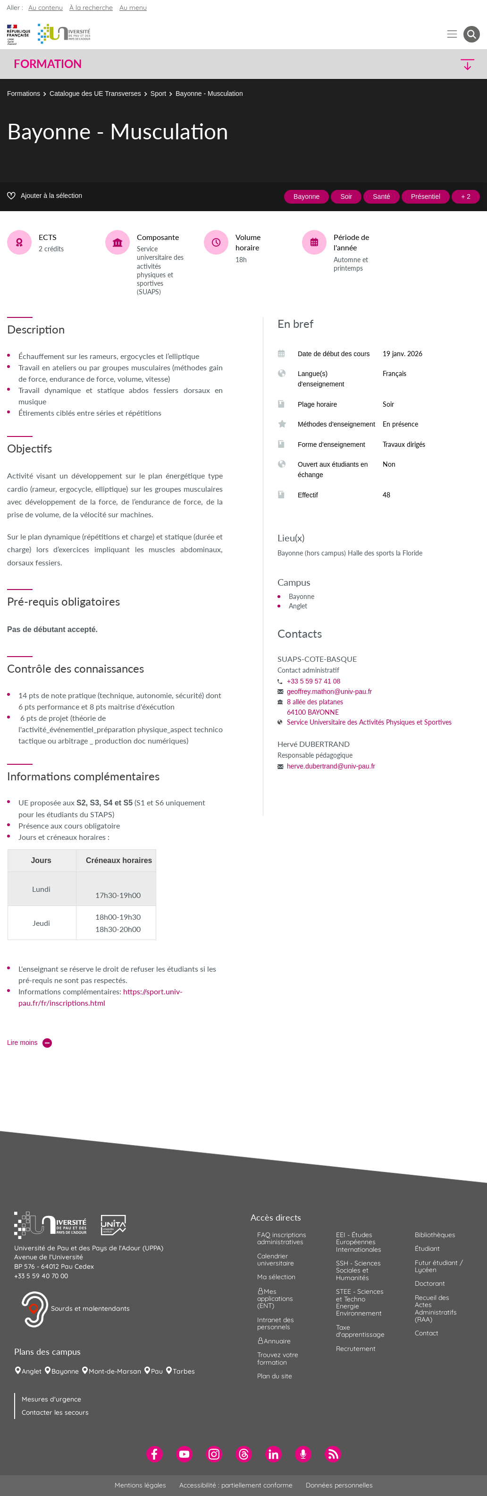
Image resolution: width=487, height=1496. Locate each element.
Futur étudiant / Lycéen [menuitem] (439, 1266)
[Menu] (452, 34)
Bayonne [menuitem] (65, 1371)
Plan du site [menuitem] (274, 1376)
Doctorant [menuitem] (430, 1283)
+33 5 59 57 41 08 (313, 681)
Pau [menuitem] (157, 1371)
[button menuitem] (471, 34)
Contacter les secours (55, 1412)
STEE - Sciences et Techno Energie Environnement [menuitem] (360, 1302)
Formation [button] (48, 63)
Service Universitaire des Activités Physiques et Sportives (369, 722)
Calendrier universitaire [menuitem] (275, 1259)
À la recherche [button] (91, 7)
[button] (423, 64)
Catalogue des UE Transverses (95, 93)
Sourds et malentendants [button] (75, 1309)
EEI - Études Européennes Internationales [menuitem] (358, 1242)
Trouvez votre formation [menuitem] (277, 1358)
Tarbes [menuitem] (184, 1371)
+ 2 (465, 196)
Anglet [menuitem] (32, 1371)
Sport (158, 93)
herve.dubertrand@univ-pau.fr (331, 766)
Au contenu (45, 7)
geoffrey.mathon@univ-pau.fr (329, 691)
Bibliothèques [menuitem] (435, 1235)
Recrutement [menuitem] (356, 1348)
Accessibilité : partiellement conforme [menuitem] (236, 1485)
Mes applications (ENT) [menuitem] (275, 1298)
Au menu (133, 7)
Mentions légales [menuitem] (140, 1485)
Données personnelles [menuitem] (339, 1485)
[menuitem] (154, 1454)
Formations (23, 93)
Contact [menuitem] (426, 1333)
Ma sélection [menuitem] (276, 1277)
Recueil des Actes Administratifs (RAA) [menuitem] (436, 1308)
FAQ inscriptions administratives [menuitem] (281, 1238)
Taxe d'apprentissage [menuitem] (360, 1331)
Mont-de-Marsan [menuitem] (115, 1371)
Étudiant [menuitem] (427, 1248)
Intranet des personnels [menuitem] (275, 1323)
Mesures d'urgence (51, 1399)
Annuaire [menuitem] (274, 1341)
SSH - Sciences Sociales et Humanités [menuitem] (358, 1270)
